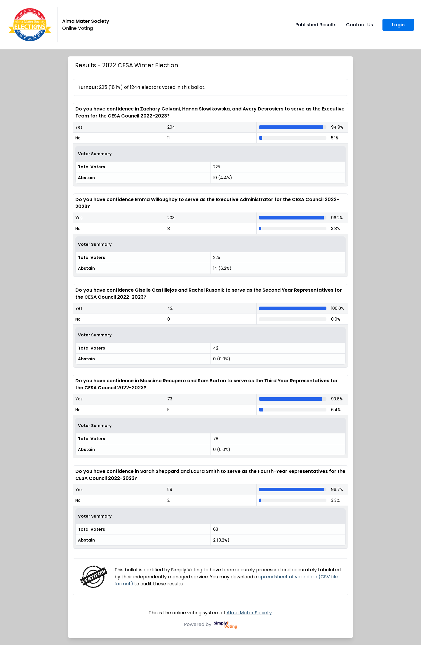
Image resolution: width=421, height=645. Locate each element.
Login (398, 24)
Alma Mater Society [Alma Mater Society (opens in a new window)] (249, 612)
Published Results (316, 24)
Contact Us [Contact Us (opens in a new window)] (359, 24)
